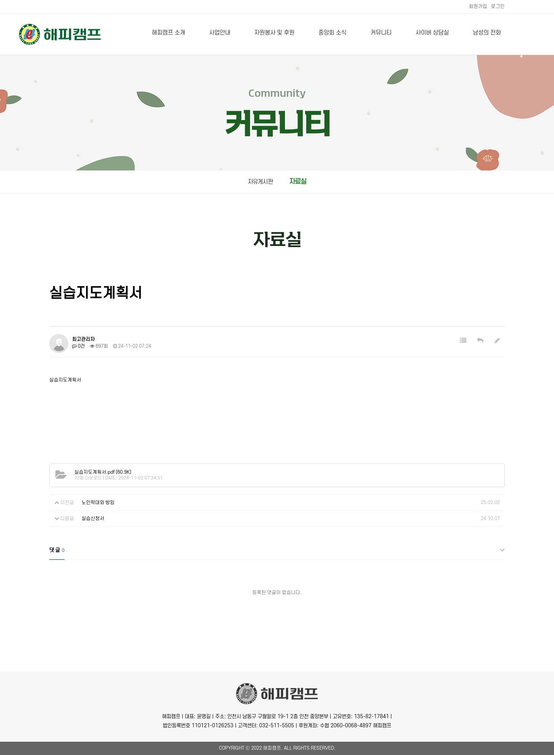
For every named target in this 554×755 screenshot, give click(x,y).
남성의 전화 (487, 32)
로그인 (498, 6)
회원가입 (478, 6)
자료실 (297, 181)
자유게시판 (260, 181)
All (288, 748)
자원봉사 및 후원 (274, 32)
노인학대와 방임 (98, 502)
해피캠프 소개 (168, 32)
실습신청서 (93, 518)
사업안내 (219, 32)
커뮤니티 (381, 32)
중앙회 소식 (332, 32)
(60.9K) (102, 472)
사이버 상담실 (432, 32)
